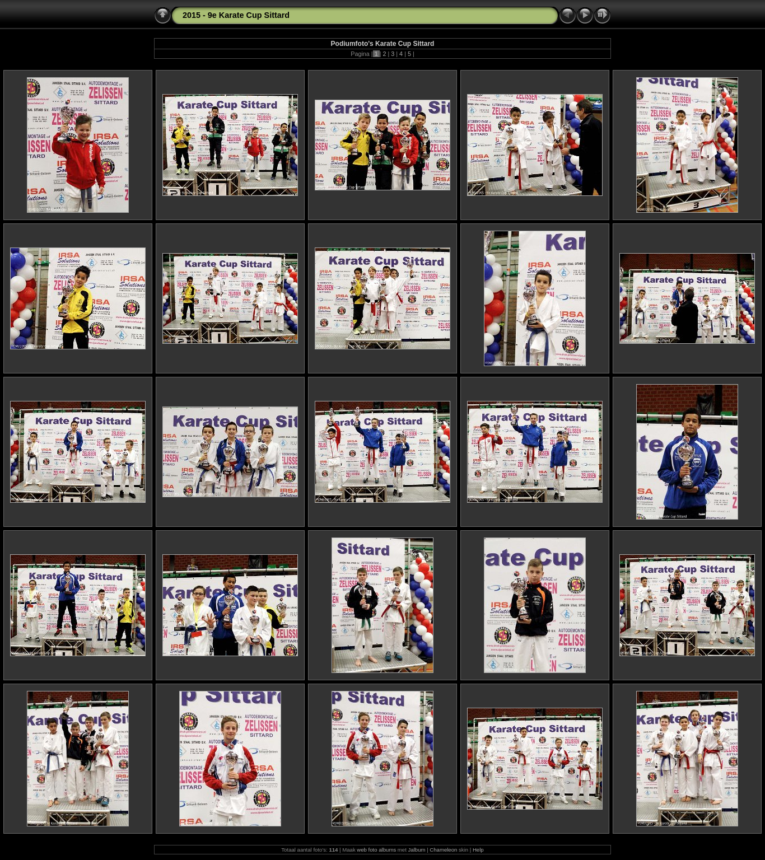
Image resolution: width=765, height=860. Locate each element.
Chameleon (443, 850)
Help (478, 850)
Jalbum (417, 850)
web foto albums (376, 850)
